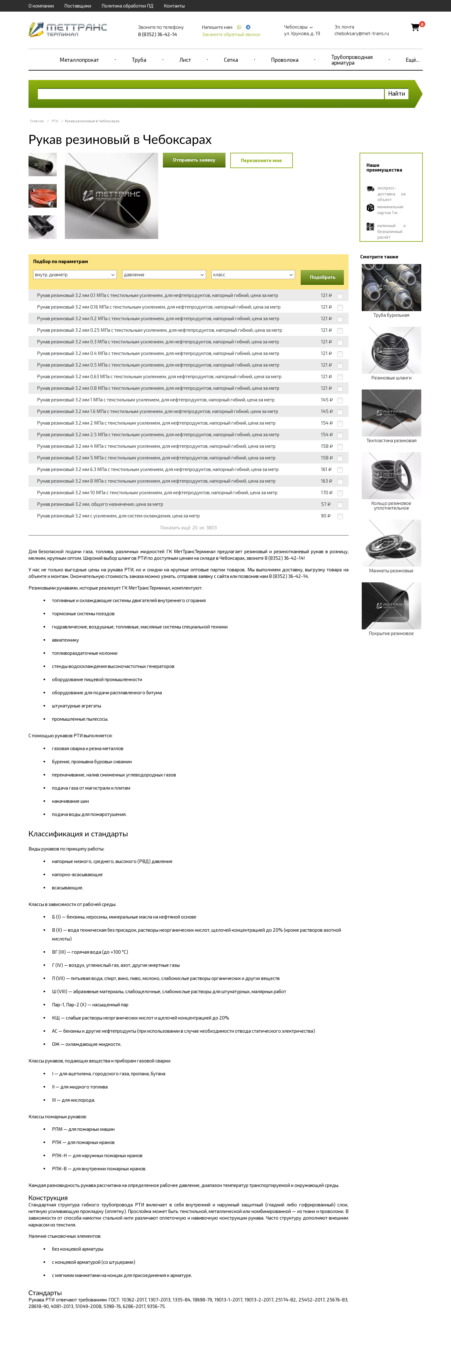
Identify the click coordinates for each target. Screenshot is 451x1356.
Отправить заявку (194, 159)
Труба (139, 59)
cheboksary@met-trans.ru (361, 33)
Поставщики (77, 5)
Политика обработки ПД (127, 5)
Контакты (174, 5)
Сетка (231, 59)
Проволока (284, 59)
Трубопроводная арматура (352, 59)
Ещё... (413, 59)
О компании (41, 5)
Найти (396, 93)
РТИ (55, 121)
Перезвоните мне (261, 160)
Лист (185, 59)
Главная (37, 121)
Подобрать (323, 277)
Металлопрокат (79, 59)
